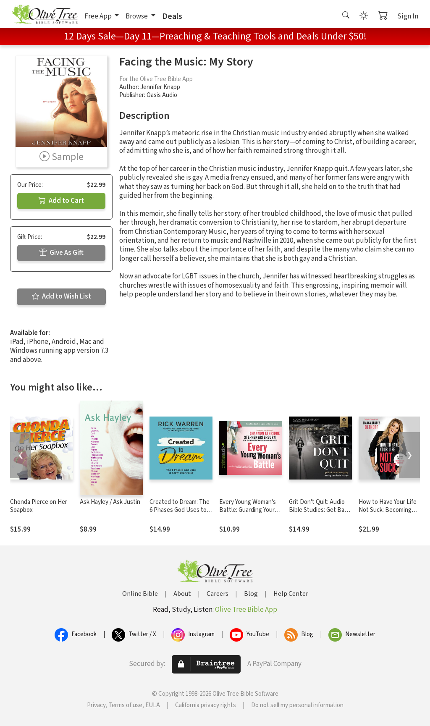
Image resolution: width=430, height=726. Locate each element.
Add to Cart (61, 201)
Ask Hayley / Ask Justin (110, 502)
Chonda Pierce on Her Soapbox (38, 506)
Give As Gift (61, 253)
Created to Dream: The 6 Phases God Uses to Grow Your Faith (179, 510)
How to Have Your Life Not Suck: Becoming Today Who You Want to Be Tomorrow (389, 514)
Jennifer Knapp (160, 87)
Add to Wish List (61, 296)
